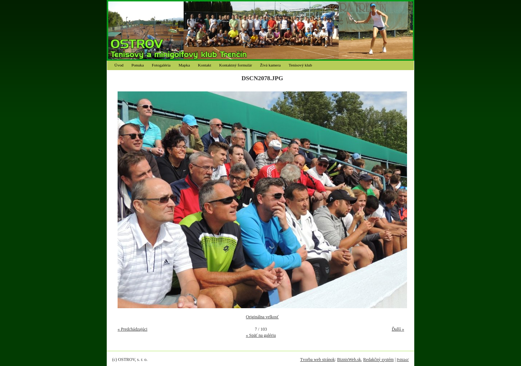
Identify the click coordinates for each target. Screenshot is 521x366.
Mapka (184, 65)
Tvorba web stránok (317, 359)
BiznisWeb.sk (349, 359)
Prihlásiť (403, 360)
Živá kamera (270, 65)
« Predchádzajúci (132, 329)
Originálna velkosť (262, 316)
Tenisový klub (300, 65)
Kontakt (204, 65)
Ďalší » (398, 329)
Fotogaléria (161, 65)
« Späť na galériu (261, 335)
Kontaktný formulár (235, 65)
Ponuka (137, 65)
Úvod (118, 65)
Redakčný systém (378, 359)
